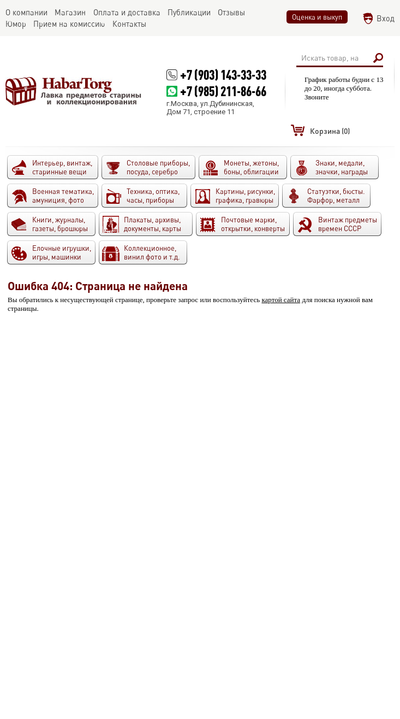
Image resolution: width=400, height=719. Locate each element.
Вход (386, 18)
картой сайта (280, 300)
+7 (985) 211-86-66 (223, 91)
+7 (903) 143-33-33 (223, 74)
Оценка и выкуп (317, 17)
